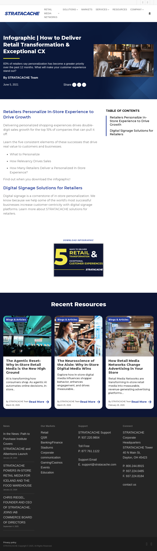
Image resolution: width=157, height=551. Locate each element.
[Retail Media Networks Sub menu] (58, 13)
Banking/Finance (52, 442)
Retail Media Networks (50, 13)
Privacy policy (9, 542)
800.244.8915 (135, 466)
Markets (86, 9)
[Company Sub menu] (143, 9)
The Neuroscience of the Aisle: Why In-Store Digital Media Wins (78, 365)
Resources (120, 9)
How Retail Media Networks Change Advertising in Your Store (125, 366)
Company (136, 9)
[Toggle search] (149, 13)
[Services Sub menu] (108, 9)
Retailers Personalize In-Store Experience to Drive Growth (129, 121)
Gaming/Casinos (52, 462)
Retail (44, 432)
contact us (129, 484)
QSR (44, 437)
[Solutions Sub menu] (77, 9)
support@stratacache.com (99, 464)
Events (45, 467)
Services (101, 9)
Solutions (69, 9)
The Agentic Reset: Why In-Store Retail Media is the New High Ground (26, 366)
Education (47, 472)
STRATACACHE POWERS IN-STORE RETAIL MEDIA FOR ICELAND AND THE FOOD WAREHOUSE (17, 475)
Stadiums (47, 447)
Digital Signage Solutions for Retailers (131, 132)
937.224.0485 (135, 471)
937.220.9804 (90, 437)
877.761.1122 (90, 451)
